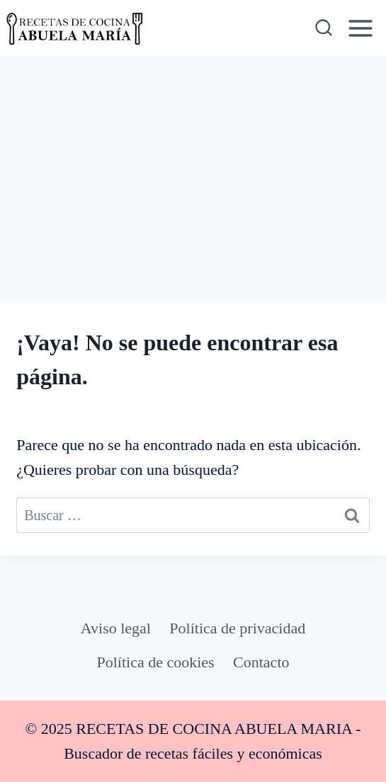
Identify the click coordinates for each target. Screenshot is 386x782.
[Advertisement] (193, 163)
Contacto (261, 662)
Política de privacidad (237, 628)
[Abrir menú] (361, 28)
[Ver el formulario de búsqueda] (323, 28)
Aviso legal (116, 628)
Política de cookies (156, 662)
